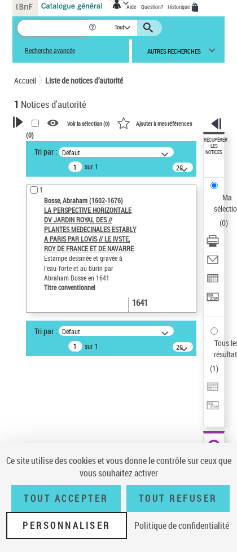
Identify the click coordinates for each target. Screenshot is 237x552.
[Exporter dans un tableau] (213, 282)
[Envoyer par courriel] (213, 263)
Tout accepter (66, 498)
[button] (93, 28)
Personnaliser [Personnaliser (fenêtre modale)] (67, 525)
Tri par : (45, 151)
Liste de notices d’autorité (84, 80)
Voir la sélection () (88, 124)
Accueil (25, 80)
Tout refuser (178, 498)
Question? (152, 7)
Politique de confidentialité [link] (181, 525)
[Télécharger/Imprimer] (213, 244)
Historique (179, 7)
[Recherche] (52, 28)
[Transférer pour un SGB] (213, 300)
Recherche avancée (50, 50)
